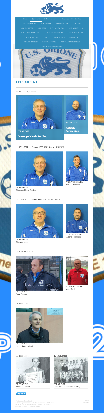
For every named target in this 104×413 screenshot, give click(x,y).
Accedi (86, 400)
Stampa (19, 401)
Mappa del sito (28, 401)
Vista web (86, 402)
